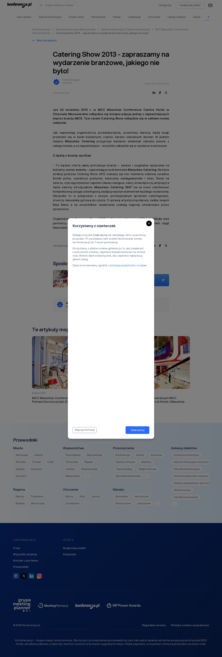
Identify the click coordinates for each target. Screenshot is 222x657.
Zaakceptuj (137, 430)
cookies (142, 265)
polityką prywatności (122, 265)
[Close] (149, 223)
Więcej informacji (85, 430)
